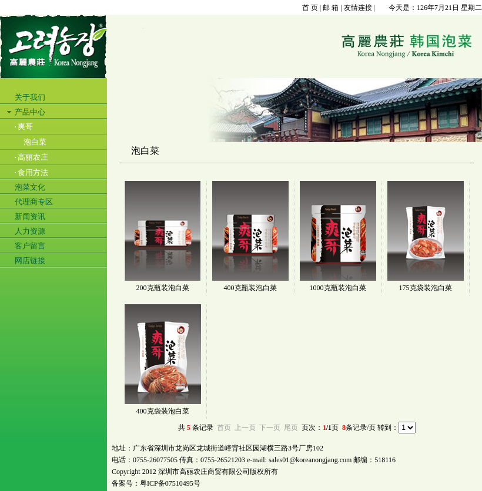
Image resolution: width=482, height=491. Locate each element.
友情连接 (358, 8)
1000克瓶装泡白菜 (338, 288)
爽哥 (25, 126)
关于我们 (30, 97)
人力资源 (30, 231)
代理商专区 (34, 201)
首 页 (310, 8)
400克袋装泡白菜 (162, 411)
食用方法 (33, 172)
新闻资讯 (30, 216)
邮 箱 (331, 8)
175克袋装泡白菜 (425, 288)
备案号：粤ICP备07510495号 (156, 483)
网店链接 (30, 260)
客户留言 (30, 245)
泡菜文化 (30, 187)
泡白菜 (35, 141)
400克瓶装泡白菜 (250, 288)
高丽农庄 (33, 157)
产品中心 (30, 111)
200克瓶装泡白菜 (162, 288)
